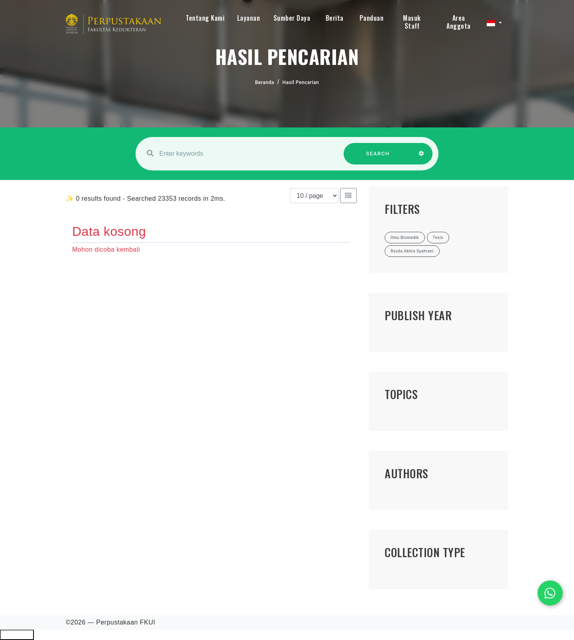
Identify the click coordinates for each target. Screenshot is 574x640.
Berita (335, 18)
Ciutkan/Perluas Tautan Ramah (17, 635)
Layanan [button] (248, 18)
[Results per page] (314, 195)
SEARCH (378, 157)
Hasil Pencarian (301, 82)
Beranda (264, 82)
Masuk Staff (412, 22)
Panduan (372, 18)
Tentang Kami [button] (205, 18)
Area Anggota (458, 22)
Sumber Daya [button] (292, 18)
